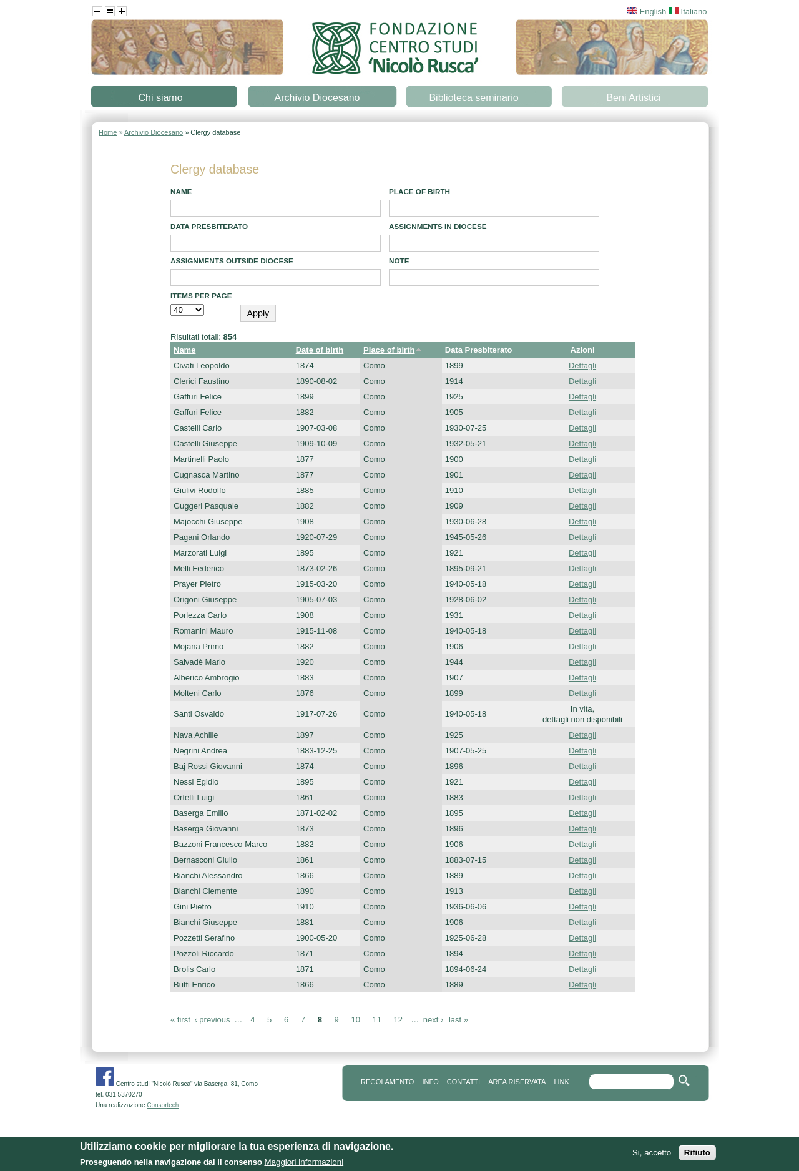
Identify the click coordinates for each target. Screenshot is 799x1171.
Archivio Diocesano (317, 97)
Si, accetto (651, 1153)
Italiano (688, 11)
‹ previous (212, 1019)
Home (108, 132)
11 (377, 1019)
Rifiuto (697, 1153)
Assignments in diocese (438, 226)
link (561, 1081)
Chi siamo (160, 97)
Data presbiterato (209, 226)
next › (433, 1019)
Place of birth (419, 191)
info (430, 1081)
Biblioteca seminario (473, 97)
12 (398, 1019)
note (399, 261)
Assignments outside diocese (231, 261)
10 (355, 1019)
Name (181, 191)
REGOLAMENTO (387, 1081)
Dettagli (582, 365)
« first (180, 1019)
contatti (463, 1081)
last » (458, 1019)
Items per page (201, 296)
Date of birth (320, 350)
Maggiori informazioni (303, 1162)
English (646, 11)
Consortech (163, 1105)
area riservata (517, 1081)
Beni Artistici (633, 97)
